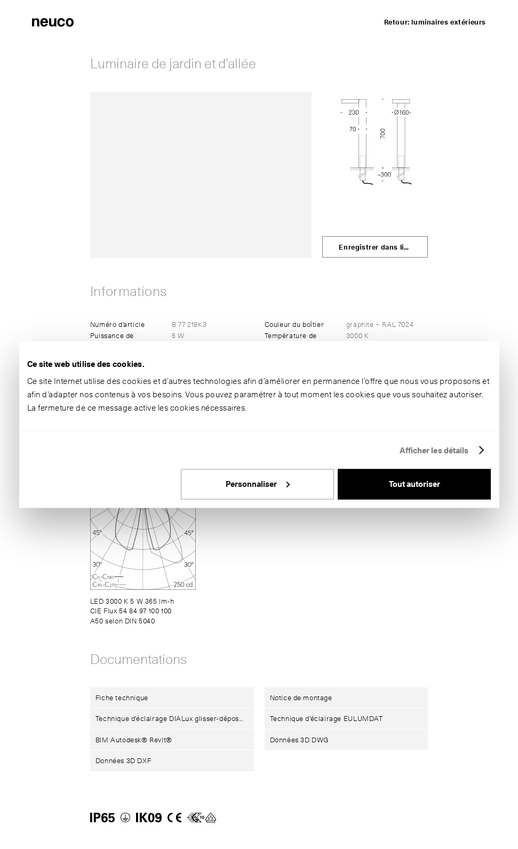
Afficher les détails (434, 450)
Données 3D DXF (123, 760)
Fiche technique (121, 697)
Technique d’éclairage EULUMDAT (326, 718)
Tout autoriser (414, 484)
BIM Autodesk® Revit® (133, 739)
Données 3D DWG (299, 739)
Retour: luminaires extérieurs (435, 22)
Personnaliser (258, 484)
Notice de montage (301, 697)
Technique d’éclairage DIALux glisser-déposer (170, 718)
